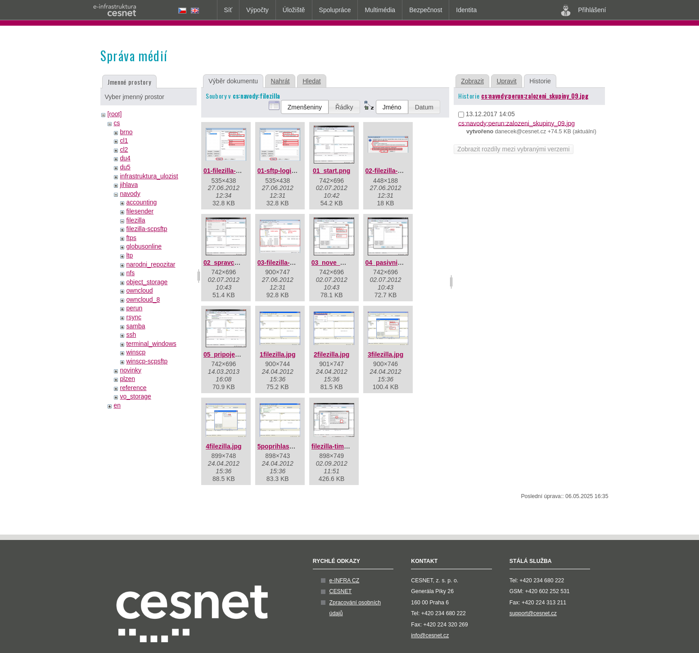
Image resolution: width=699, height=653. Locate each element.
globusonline (144, 246)
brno (126, 132)
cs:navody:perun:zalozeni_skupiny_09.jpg (534, 95)
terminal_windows (151, 343)
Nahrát (280, 81)
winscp (135, 352)
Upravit (506, 81)
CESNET (340, 591)
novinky (130, 370)
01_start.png (331, 170)
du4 (125, 158)
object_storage (146, 282)
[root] (114, 114)
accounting (141, 202)
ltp (129, 255)
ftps (131, 237)
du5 (125, 167)
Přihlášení (583, 10)
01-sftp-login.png (283, 170)
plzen (127, 378)
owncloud (139, 290)
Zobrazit (472, 81)
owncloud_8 (143, 299)
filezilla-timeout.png (340, 446)
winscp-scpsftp (146, 361)
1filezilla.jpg (277, 354)
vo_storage (135, 396)
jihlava (129, 184)
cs (116, 123)
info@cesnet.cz (430, 635)
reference (133, 387)
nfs (130, 273)
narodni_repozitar (150, 264)
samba (135, 326)
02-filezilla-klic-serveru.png (405, 170)
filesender (139, 211)
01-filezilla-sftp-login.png (240, 170)
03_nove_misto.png (340, 262)
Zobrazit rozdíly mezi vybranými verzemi (513, 149)
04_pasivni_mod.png (396, 262)
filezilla (135, 220)
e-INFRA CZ (344, 580)
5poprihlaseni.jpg (283, 446)
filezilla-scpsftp (146, 228)
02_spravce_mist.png (235, 262)
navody (130, 193)
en (117, 405)
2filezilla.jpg (331, 354)
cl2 (124, 149)
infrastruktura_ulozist (149, 176)
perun (134, 308)
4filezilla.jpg (223, 446)
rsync (133, 317)
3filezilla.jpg (385, 354)
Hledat (311, 81)
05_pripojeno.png (229, 354)
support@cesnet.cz (533, 613)
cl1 (124, 140)
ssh (131, 334)
